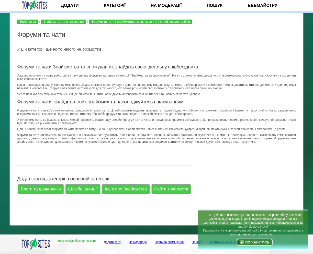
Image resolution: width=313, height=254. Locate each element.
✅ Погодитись (254, 242)
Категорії (115, 5)
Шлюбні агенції (83, 189)
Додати (70, 5)
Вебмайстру (262, 5)
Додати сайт (112, 242)
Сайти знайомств (171, 189)
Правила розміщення (169, 242)
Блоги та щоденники (41, 189)
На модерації (166, 5)
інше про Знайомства (126, 189)
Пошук (215, 5)
